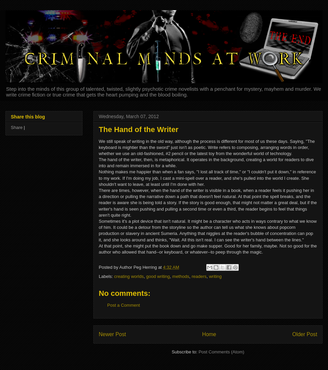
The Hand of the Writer (139, 129)
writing (215, 276)
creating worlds (129, 276)
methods (180, 276)
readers (199, 276)
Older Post (304, 334)
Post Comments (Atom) (221, 351)
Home (209, 334)
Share (17, 127)
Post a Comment (123, 305)
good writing (158, 276)
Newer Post (112, 334)
